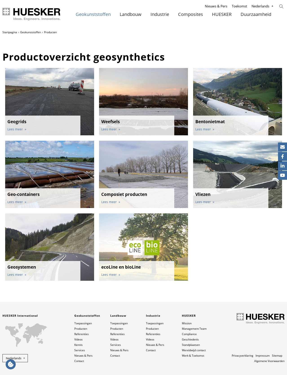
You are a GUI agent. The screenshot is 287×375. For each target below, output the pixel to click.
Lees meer (15, 129)
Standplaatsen (191, 345)
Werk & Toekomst (193, 355)
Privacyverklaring (242, 355)
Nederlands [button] (13, 358)
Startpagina (9, 32)
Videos (78, 339)
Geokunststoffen (93, 14)
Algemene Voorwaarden (269, 361)
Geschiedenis (190, 339)
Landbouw (130, 14)
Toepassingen (83, 323)
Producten (80, 329)
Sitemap (277, 355)
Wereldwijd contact (194, 350)
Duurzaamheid (256, 14)
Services (79, 350)
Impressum (263, 355)
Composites (190, 14)
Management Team (194, 329)
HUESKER (222, 14)
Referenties (81, 334)
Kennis (78, 345)
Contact (79, 361)
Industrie (159, 14)
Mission (187, 323)
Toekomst (239, 6)
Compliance (189, 334)
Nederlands (260, 6)
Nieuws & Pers (216, 6)
